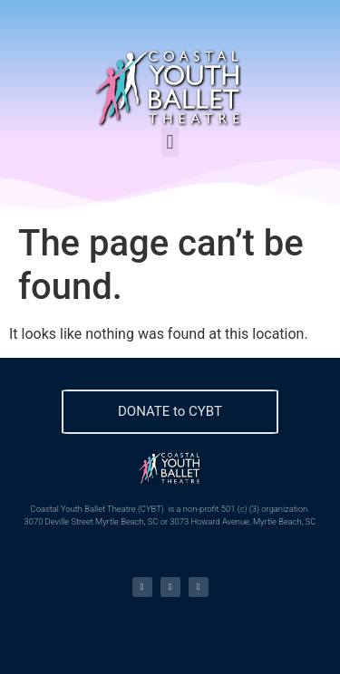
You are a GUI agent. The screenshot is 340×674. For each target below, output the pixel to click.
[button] (170, 142)
